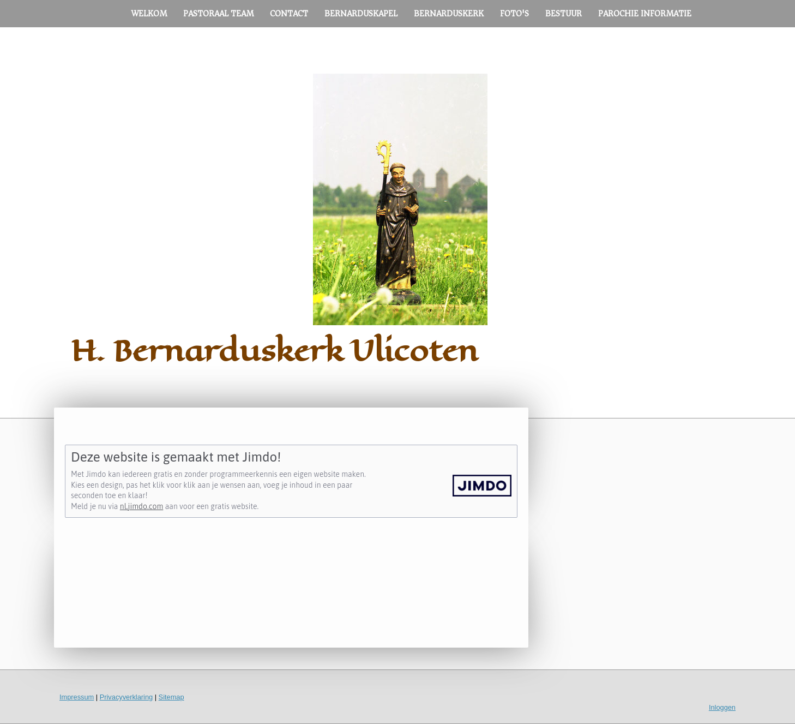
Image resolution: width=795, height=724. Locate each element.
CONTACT (289, 13)
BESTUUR (563, 13)
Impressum (76, 697)
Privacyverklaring (126, 697)
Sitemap (171, 697)
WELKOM (149, 13)
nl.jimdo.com (141, 506)
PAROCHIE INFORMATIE (644, 13)
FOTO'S (514, 13)
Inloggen (722, 707)
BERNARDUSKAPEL (361, 13)
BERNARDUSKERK (449, 13)
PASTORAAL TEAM (218, 13)
